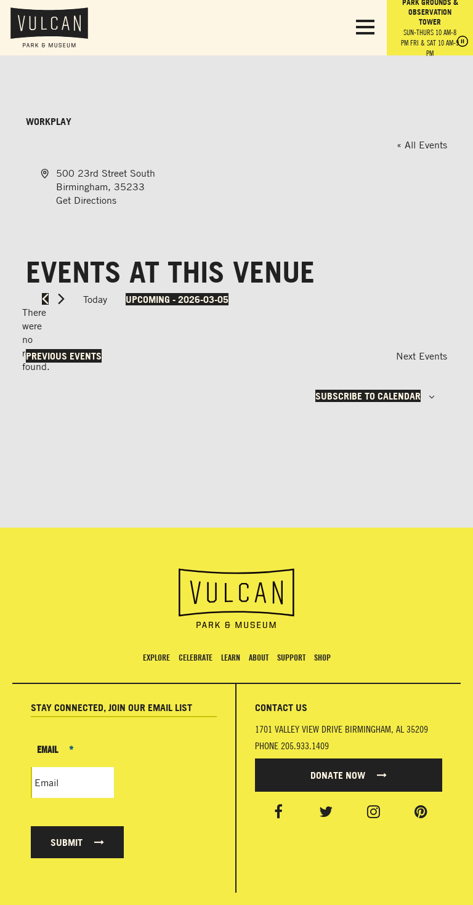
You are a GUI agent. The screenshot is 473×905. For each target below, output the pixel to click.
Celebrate (195, 657)
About (259, 657)
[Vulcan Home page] (236, 598)
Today (95, 299)
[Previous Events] (45, 299)
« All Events (422, 145)
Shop (322, 657)
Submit (77, 842)
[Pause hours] (462, 42)
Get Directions (86, 200)
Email (55, 749)
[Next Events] (61, 299)
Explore (156, 657)
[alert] (36, 339)
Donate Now (348, 775)
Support (291, 657)
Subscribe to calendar (368, 396)
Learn (230, 657)
